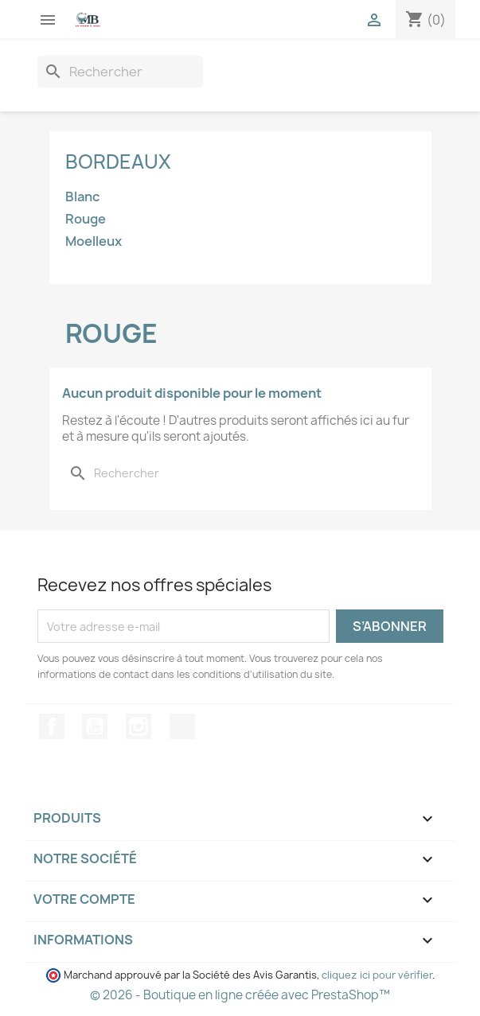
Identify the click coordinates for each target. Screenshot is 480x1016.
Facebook (51, 726)
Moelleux (93, 241)
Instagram (138, 726)
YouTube (94, 726)
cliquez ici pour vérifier (377, 975)
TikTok (182, 726)
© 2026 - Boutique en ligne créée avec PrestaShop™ (240, 995)
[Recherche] (120, 72)
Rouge (85, 219)
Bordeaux (118, 161)
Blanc (82, 197)
